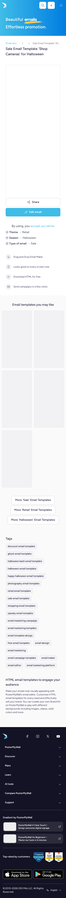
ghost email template (20, 553)
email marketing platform (41, 665)
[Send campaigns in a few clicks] (8, 287)
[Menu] (61, 5)
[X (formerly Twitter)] (47, 736)
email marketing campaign (22, 620)
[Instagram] (37, 736)
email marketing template (22, 628)
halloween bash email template (25, 561)
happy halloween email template (26, 576)
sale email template (18, 598)
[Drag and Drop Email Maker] (8, 257)
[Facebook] (27, 736)
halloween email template (22, 568)
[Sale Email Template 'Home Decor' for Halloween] (17, 458)
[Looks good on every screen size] (8, 267)
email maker (48, 657)
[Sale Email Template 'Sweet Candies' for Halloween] (17, 339)
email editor (14, 665)
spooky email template (20, 613)
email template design (20, 635)
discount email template (21, 546)
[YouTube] (58, 736)
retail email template (19, 590)
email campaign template (22, 657)
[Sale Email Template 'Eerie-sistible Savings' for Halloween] (49, 339)
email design (42, 643)
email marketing (17, 650)
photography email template (23, 583)
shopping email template (21, 605)
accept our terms (42, 226)
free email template (19, 643)
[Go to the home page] (4, 5)
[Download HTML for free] (8, 277)
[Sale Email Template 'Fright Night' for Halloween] (17, 399)
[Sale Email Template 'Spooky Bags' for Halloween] (49, 399)
